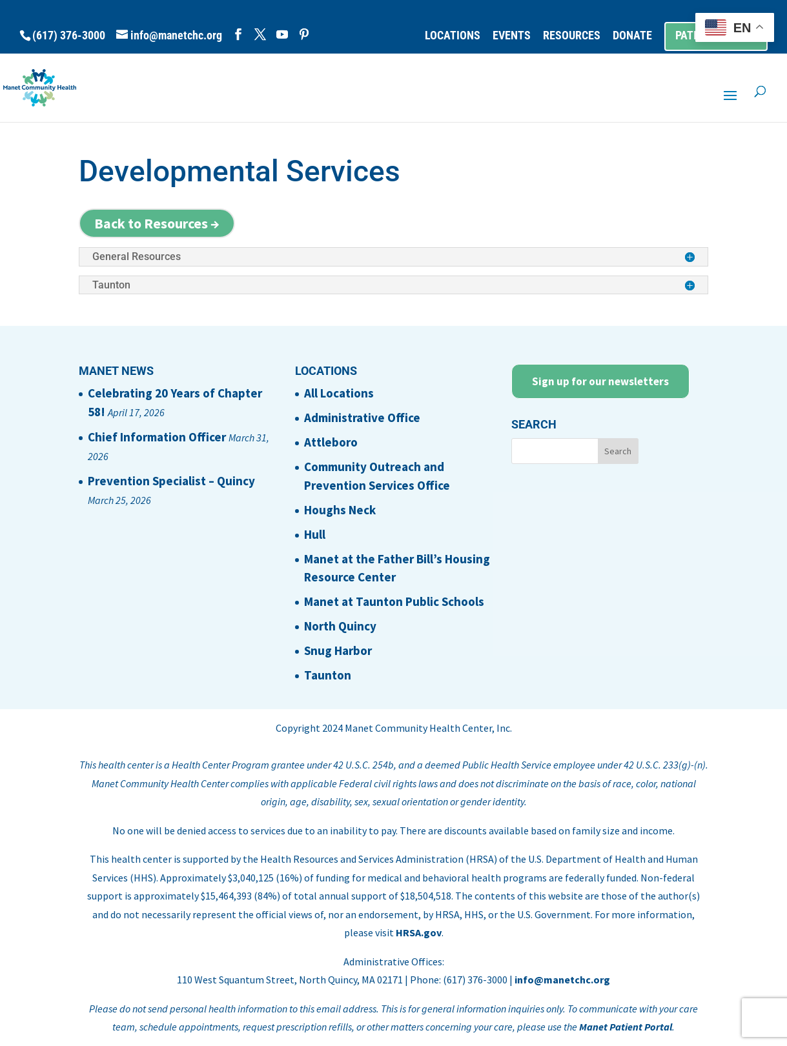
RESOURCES (571, 36)
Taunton (327, 675)
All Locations (339, 393)
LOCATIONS (452, 36)
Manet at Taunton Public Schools (394, 601)
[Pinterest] (304, 34)
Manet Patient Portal (625, 1026)
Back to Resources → (157, 223)
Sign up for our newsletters (600, 381)
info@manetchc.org (562, 979)
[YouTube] (282, 34)
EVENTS (512, 36)
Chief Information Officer (157, 437)
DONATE (632, 36)
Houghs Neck (340, 510)
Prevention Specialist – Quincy (171, 480)
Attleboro (331, 442)
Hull (314, 534)
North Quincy (340, 626)
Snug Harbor (338, 650)
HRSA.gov (419, 932)
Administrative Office (362, 417)
